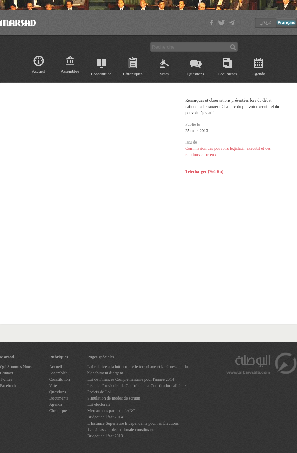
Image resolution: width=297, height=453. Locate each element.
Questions (195, 74)
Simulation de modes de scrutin (113, 398)
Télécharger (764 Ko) (204, 171)
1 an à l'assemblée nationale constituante (121, 429)
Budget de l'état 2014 (105, 417)
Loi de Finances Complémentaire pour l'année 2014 (130, 379)
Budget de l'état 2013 (105, 435)
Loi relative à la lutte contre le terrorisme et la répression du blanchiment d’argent (137, 369)
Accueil (38, 71)
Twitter (6, 379)
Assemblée (70, 71)
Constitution (101, 74)
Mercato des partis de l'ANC (111, 410)
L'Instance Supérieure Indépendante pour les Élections (133, 423)
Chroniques (132, 74)
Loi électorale (98, 404)
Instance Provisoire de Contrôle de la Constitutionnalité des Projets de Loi (137, 388)
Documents (227, 74)
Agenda (258, 74)
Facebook (8, 385)
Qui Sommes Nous (16, 366)
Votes (164, 74)
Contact (6, 373)
